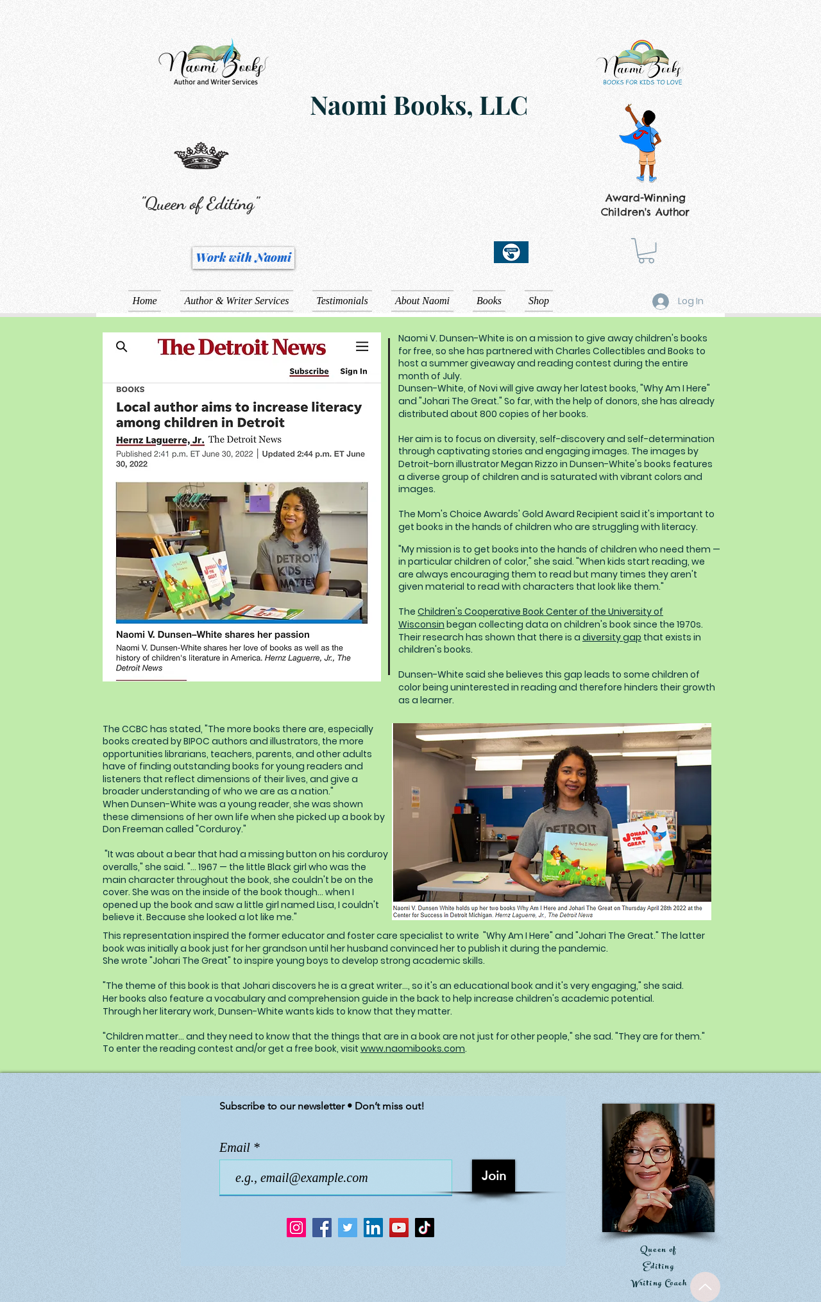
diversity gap (611, 637)
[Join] (493, 1176)
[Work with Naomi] (243, 258)
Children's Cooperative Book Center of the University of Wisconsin (530, 618)
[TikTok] (424, 1227)
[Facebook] (322, 1227)
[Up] (705, 1287)
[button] (646, 250)
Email (236, 1147)
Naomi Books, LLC (419, 104)
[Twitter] (347, 1227)
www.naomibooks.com (412, 1048)
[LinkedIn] (373, 1227)
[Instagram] (296, 1227)
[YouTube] (399, 1227)
